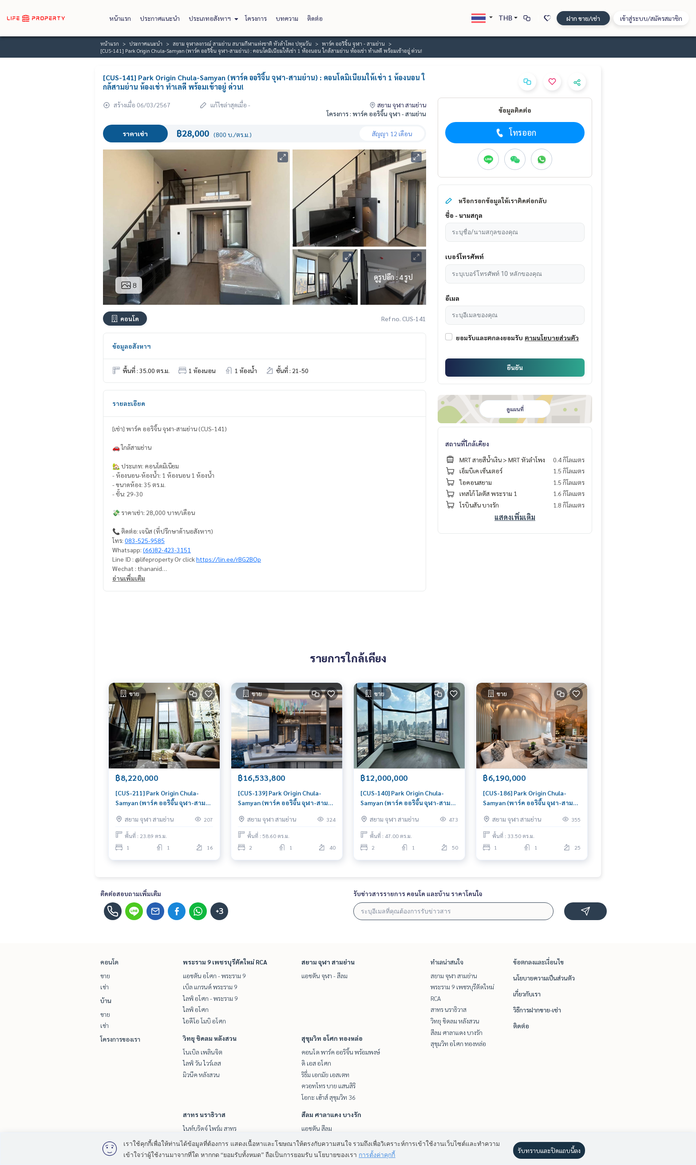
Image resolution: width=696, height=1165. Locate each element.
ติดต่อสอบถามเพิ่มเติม (130, 893)
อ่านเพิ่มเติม (128, 578)
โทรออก (515, 132)
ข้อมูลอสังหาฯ (131, 346)
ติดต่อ (315, 18)
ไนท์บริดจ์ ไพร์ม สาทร (210, 1128)
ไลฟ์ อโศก (196, 1009)
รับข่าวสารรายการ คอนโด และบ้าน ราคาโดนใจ (417, 893)
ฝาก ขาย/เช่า (583, 18)
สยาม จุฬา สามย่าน (328, 962)
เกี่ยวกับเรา (527, 994)
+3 (219, 911)
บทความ (287, 18)
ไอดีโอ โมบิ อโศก (204, 1021)
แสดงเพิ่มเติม (514, 517)
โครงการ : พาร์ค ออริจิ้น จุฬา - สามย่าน (376, 114)
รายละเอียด (128, 403)
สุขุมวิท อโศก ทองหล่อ (332, 1038)
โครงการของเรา (120, 1039)
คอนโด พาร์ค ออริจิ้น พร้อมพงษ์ (340, 1052)
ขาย (105, 976)
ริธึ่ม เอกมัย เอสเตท (325, 1074)
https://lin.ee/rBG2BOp (228, 559)
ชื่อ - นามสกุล (463, 215)
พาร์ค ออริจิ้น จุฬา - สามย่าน (353, 43)
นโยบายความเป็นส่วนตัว (544, 978)
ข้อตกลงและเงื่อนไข (538, 962)
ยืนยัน (515, 367)
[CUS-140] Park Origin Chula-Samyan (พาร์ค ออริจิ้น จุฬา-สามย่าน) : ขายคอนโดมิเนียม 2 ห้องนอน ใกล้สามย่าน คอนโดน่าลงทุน (407, 798)
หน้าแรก (120, 18)
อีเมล (452, 298)
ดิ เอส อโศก (316, 1063)
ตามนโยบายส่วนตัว (552, 338)
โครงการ (256, 18)
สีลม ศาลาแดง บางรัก (331, 1114)
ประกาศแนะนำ (160, 18)
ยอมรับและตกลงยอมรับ (489, 338)
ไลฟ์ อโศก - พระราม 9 (210, 998)
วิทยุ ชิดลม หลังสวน (210, 1038)
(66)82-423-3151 (167, 550)
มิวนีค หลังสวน (201, 1074)
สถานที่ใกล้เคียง (467, 444)
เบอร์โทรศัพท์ (464, 256)
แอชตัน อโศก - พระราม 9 (214, 976)
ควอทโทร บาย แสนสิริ (328, 1086)
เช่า (104, 987)
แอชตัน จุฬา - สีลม (324, 976)
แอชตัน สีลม (316, 1128)
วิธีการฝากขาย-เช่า (537, 1010)
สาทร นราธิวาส (204, 1114)
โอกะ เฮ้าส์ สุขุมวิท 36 (328, 1097)
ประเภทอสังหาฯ (212, 18)
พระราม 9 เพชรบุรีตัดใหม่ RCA (225, 962)
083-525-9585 (145, 540)
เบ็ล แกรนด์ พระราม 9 (210, 987)
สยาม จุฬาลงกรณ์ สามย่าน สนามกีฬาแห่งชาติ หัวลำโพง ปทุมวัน (242, 43)
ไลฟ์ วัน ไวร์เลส (202, 1063)
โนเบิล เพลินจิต (202, 1052)
